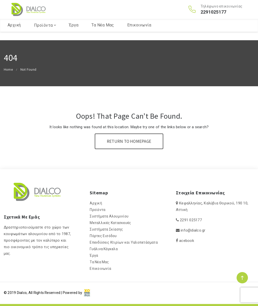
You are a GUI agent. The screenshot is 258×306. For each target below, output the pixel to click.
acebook (186, 240)
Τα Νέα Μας (102, 33)
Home (8, 69)
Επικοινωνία (139, 33)
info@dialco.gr (193, 230)
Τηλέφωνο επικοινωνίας (221, 10)
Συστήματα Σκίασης (106, 229)
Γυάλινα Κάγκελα (104, 249)
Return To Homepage (129, 141)
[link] (87, 293)
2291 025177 (191, 220)
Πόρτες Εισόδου (103, 236)
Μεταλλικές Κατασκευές (110, 223)
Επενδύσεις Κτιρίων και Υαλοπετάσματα (124, 242)
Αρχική (14, 33)
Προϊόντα (43, 33)
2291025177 (213, 16)
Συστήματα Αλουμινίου (109, 216)
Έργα (73, 33)
